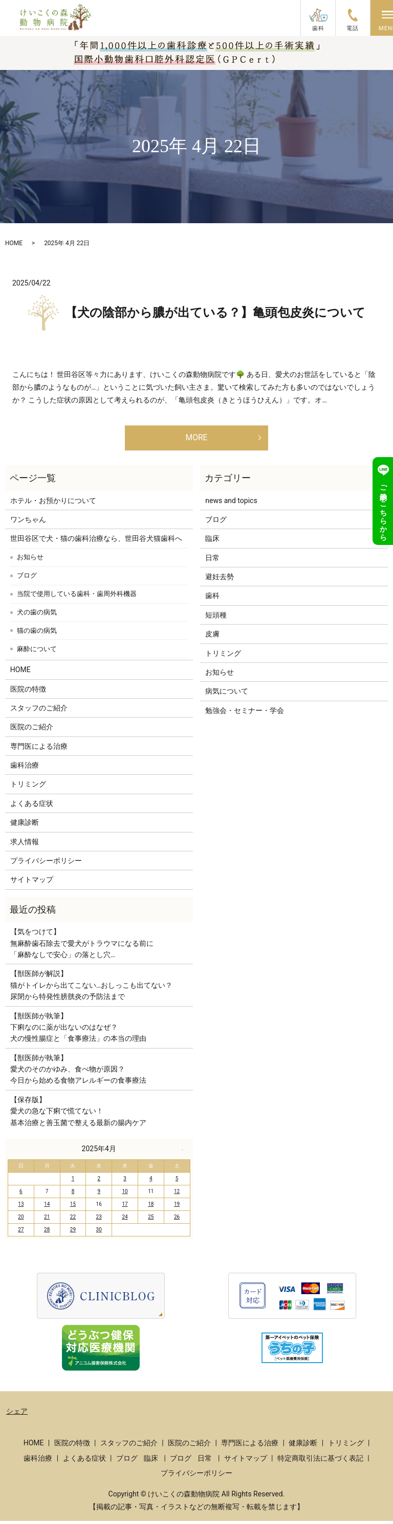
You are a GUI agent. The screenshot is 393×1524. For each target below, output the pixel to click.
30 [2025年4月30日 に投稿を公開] (99, 1233)
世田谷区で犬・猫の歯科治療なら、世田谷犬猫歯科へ (96, 542)
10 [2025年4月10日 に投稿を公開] (124, 1195)
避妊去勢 (219, 580)
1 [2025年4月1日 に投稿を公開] (73, 1182)
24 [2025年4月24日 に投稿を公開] (124, 1220)
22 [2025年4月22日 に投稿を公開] (73, 1220)
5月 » (178, 1152)
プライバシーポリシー (46, 864)
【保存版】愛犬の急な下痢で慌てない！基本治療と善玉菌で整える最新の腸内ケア (78, 1114)
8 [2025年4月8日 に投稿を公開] (73, 1195)
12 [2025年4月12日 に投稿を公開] (177, 1195)
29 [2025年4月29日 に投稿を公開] (73, 1233)
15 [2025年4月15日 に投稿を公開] (73, 1207)
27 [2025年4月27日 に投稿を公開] (21, 1233)
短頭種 (216, 618)
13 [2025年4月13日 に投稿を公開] (21, 1207)
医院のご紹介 (31, 730)
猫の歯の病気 (37, 634)
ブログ (27, 579)
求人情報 (24, 845)
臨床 (212, 542)
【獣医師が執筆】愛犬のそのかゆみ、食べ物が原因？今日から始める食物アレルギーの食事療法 (78, 1072)
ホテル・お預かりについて (53, 503)
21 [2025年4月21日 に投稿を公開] (47, 1220)
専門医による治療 (39, 750)
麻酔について (37, 652)
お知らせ (30, 560)
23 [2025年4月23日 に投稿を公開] (99, 1220)
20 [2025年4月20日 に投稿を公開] (21, 1220)
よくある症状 (31, 807)
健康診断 (24, 826)
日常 (212, 561)
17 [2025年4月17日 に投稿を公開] (124, 1207)
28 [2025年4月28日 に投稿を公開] (47, 1233)
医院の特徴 (28, 692)
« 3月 (20, 1152)
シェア (17, 1415)
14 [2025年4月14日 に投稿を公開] (47, 1207)
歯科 (212, 599)
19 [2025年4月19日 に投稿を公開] (177, 1207)
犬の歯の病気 (37, 616)
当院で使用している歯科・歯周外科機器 (77, 597)
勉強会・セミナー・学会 (244, 714)
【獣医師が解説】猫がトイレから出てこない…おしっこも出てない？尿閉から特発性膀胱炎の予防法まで (91, 988)
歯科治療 (24, 769)
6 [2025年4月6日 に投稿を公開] (21, 1195)
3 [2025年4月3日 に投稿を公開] (124, 1182)
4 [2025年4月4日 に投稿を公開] (150, 1182)
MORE (196, 439)
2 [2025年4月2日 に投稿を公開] (98, 1182)
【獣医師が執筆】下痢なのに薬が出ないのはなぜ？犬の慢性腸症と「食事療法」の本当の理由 (78, 1030)
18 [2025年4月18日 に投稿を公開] (151, 1207)
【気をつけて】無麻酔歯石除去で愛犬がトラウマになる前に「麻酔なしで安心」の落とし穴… (82, 946)
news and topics (231, 503)
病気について (226, 694)
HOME (14, 243)
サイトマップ (31, 883)
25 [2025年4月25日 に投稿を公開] (151, 1220)
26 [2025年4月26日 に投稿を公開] (177, 1220)
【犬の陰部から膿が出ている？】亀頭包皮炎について (215, 312)
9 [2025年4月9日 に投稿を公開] (98, 1195)
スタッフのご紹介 (39, 711)
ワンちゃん (28, 523)
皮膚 (212, 637)
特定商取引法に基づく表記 (320, 1461)
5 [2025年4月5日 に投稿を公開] (177, 1182)
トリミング (28, 787)
